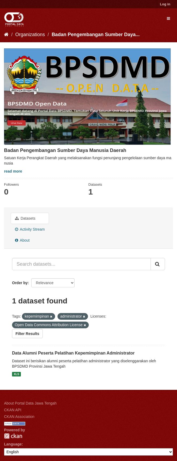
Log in (165, 4)
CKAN (13, 436)
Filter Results (27, 334)
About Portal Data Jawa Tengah (30, 403)
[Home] (6, 34)
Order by (20, 283)
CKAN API (12, 410)
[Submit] (158, 264)
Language (13, 444)
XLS (16, 374)
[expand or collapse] (168, 18)
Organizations (30, 34)
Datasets (25, 218)
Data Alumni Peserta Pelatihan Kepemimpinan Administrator (73, 353)
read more (13, 171)
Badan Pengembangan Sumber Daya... (96, 34)
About (22, 240)
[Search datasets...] (81, 264)
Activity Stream (30, 229)
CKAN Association (19, 416)
